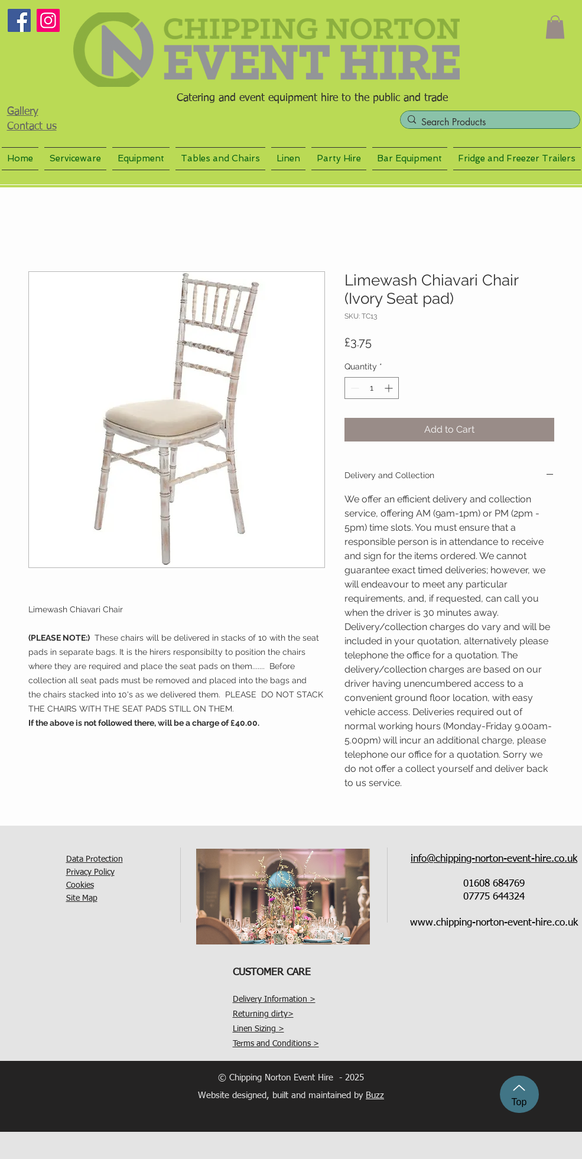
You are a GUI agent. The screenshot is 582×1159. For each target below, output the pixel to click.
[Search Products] (488, 122)
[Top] (519, 1094)
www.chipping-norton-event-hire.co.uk (494, 923)
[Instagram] (48, 20)
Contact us (32, 126)
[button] (555, 26)
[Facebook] (19, 20)
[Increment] (389, 388)
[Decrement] (353, 388)
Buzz (375, 1095)
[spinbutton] (371, 388)
